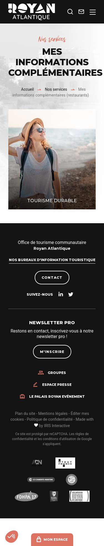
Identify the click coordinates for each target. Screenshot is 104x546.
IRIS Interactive (57, 425)
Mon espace (56, 539)
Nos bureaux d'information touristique (52, 260)
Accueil (27, 89)
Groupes (57, 373)
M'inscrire (52, 352)
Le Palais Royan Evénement (57, 397)
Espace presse (57, 385)
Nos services (56, 89)
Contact (52, 277)
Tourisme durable (52, 200)
